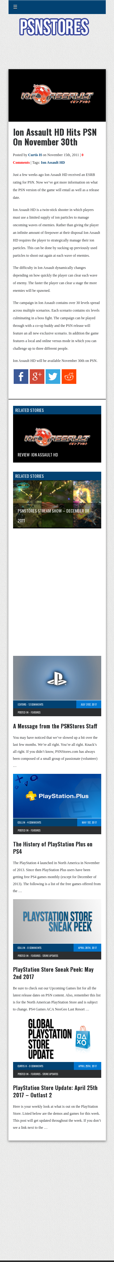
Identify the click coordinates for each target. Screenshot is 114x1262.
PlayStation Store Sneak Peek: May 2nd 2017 (53, 973)
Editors (22, 704)
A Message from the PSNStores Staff (55, 726)
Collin (21, 822)
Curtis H (35, 155)
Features (35, 712)
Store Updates (50, 955)
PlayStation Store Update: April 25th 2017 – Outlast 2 (55, 1091)
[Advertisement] (57, 56)
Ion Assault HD (53, 162)
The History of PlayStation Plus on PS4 (52, 847)
